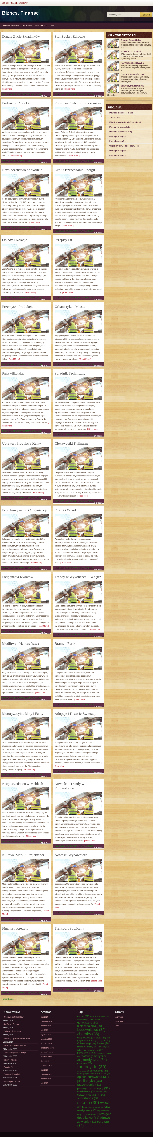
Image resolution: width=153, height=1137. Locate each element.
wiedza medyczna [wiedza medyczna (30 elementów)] (93, 1108)
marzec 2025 (46, 1079)
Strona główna (11, 26)
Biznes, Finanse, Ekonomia (15, 3)
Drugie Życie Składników (21, 36)
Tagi (52, 26)
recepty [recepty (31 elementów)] (101, 1088)
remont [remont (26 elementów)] (101, 1092)
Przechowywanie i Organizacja (24, 510)
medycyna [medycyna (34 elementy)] (95, 1060)
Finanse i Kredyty (15, 928)
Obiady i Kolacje (14, 240)
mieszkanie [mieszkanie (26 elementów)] (84, 1063)
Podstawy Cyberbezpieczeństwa (78, 103)
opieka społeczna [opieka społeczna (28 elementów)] (99, 1073)
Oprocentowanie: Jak (132, 74)
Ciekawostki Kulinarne (71, 443)
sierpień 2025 (46, 1057)
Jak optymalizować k (132, 85)
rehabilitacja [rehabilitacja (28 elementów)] (86, 1091)
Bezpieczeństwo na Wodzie (22, 170)
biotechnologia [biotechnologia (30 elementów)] (89, 1025)
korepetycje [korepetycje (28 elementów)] (86, 1053)
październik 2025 (48, 1048)
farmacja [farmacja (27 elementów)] (89, 1043)
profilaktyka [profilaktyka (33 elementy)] (89, 1081)
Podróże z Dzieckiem (17, 103)
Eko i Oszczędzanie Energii (75, 170)
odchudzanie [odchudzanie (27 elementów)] (99, 1070)
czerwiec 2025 (46, 1066)
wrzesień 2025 (46, 1052)
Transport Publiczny (69, 928)
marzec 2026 (46, 1026)
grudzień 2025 (46, 1039)
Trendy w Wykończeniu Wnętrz (78, 577)
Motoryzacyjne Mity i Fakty (22, 714)
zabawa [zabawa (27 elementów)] (94, 1114)
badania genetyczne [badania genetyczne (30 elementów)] (88, 1021)
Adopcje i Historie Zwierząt (75, 714)
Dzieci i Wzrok (66, 510)
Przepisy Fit (63, 240)
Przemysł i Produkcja (17, 307)
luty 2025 (44, 1083)
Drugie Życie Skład (131, 40)
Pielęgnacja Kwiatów (17, 577)
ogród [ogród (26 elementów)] (82, 1074)
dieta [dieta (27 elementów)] (101, 1037)
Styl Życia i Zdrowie (70, 36)
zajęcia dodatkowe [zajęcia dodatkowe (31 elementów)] (94, 1115)
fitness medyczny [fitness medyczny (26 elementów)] (87, 1047)
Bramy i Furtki (65, 643)
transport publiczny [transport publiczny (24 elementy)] (91, 1107)
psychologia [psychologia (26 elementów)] (84, 1088)
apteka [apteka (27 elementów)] (83, 1016)
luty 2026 (44, 1030)
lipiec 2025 (45, 1061)
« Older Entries (7, 999)
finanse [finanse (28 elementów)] (103, 1043)
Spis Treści (40, 26)
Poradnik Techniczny (70, 373)
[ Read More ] (69, 89)
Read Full (45, 96)
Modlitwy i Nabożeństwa (20, 643)
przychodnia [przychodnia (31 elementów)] (89, 1084)
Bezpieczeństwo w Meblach (22, 784)
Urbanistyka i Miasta (70, 307)
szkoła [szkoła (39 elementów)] (88, 1102)
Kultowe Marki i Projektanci (23, 855)
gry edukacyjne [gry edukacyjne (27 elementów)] (93, 1050)
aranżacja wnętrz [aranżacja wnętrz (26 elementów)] (99, 1016)
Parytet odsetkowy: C (132, 63)
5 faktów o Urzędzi (131, 51)
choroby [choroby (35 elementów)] (88, 1034)
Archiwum (27, 26)
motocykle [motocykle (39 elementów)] (91, 1066)
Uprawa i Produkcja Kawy (21, 443)
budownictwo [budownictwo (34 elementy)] (91, 1030)
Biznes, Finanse (20, 13)
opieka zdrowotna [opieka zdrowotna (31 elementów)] (93, 1077)
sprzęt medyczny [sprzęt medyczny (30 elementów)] (91, 1094)
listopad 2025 (46, 1043)
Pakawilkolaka (13, 373)
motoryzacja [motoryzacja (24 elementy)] (83, 1071)
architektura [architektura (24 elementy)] (83, 1019)
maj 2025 (44, 1070)
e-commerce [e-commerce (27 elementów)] (90, 1040)
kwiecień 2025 (46, 1074)
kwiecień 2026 (46, 1021)
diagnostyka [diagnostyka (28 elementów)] (86, 1037)
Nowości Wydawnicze (71, 855)
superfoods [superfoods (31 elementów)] (88, 1098)
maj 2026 (44, 1017)
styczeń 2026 (46, 1035)
